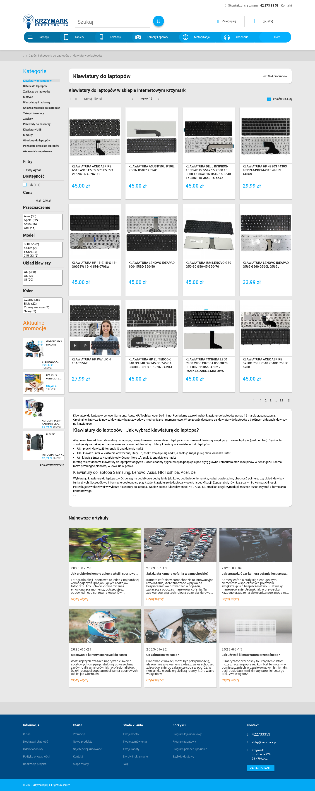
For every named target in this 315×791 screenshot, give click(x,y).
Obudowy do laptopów (36, 140)
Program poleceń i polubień (190, 749)
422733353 (261, 734)
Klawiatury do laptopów (37, 80)
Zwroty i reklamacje (135, 756)
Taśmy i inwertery (33, 113)
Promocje (79, 734)
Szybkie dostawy (183, 756)
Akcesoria (242, 37)
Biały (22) (42, 303)
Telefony (115, 37)
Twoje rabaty (131, 749)
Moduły (28, 135)
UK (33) (42, 276)
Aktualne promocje (34, 325)
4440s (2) (42, 248)
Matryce (28, 97)
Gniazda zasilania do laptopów (41, 108)
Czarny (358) (42, 300)
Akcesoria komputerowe (37, 151)
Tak (34, 184)
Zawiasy (28, 118)
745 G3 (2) (42, 255)
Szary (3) (42, 311)
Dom (277, 37)
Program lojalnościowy (187, 734)
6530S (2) (42, 252)
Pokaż (144, 99)
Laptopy (44, 37)
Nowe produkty (82, 741)
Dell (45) (42, 228)
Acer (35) (42, 216)
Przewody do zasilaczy (36, 124)
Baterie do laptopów (35, 86)
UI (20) (42, 279)
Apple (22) (42, 220)
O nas (27, 734)
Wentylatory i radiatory (36, 102)
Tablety (79, 37)
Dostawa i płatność (35, 741)
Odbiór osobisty (33, 749)
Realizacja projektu (35, 763)
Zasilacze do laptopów (36, 91)
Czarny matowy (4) (42, 307)
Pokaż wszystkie (52, 465)
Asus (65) (42, 224)
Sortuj (88, 98)
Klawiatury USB (32, 129)
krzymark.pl (40, 785)
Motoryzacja (202, 37)
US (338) (42, 272)
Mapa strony (81, 763)
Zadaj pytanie (260, 768)
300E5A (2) (42, 244)
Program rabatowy (184, 741)
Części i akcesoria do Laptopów (49, 55)
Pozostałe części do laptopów (41, 146)
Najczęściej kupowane (87, 749)
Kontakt (78, 756)
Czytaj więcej (79, 599)
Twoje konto (131, 734)
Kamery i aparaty (157, 37)
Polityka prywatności (36, 756)
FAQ (125, 763)
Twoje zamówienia (135, 741)
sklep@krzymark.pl (264, 742)
